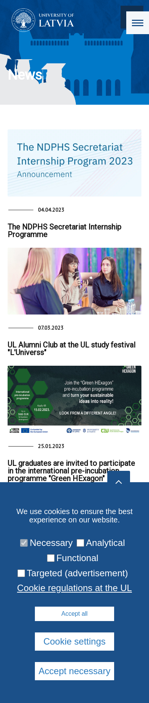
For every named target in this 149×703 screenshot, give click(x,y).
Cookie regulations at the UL (74, 676)
